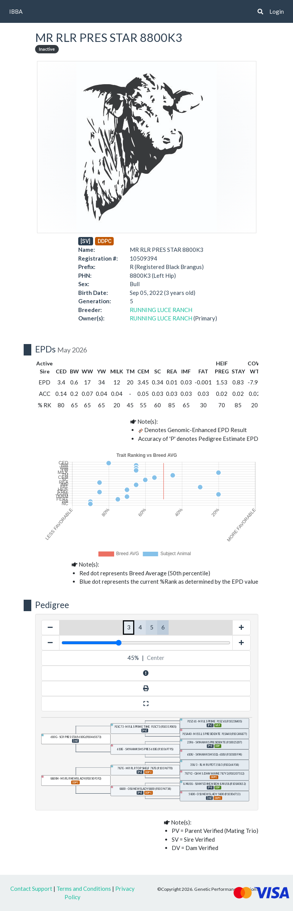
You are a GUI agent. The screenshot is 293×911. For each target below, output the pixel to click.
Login (276, 11)
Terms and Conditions (83, 888)
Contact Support (31, 888)
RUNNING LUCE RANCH (161, 309)
